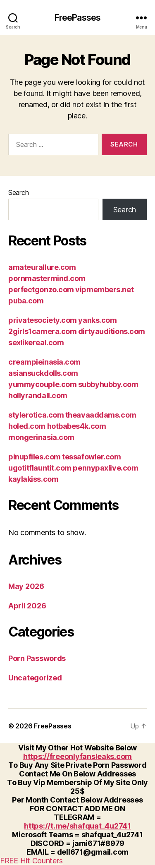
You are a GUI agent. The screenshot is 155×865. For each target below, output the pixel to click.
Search (18, 192)
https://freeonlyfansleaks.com (77, 756)
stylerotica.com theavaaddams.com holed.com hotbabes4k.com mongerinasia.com (72, 426)
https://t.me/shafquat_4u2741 (77, 826)
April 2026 (27, 605)
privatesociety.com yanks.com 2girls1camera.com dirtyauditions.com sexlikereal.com (76, 331)
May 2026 (26, 586)
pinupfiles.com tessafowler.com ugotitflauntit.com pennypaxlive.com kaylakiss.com (73, 467)
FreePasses (77, 17)
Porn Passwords (37, 658)
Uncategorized (35, 677)
